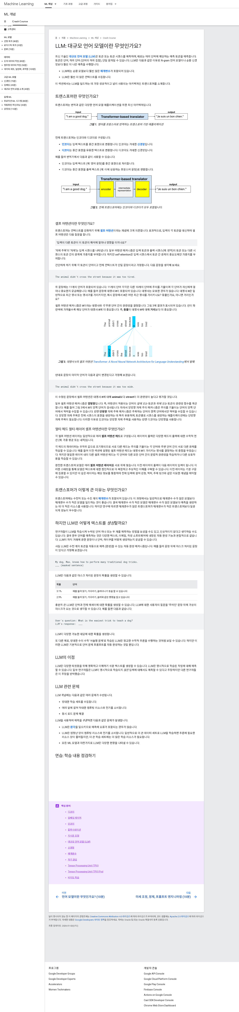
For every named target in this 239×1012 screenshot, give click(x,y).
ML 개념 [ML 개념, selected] (48, 3)
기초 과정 (68, 3)
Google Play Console (154, 984)
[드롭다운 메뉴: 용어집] (116, 4)
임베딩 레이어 (74, 817)
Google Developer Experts (62, 979)
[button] (21, 41)
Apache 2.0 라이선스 (179, 916)
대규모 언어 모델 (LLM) (79, 841)
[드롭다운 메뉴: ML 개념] (56, 4)
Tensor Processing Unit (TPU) (83, 865)
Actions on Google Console (158, 995)
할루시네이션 (74, 829)
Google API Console (154, 973)
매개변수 (72, 853)
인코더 (71, 823)
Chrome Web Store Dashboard (160, 1005)
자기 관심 (72, 859)
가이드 (97, 3)
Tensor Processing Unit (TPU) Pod (85, 871)
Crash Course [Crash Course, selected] (20, 21)
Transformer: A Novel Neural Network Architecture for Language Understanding (138, 361)
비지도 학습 (73, 877)
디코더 (71, 811)
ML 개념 (10, 14)
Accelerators (55, 984)
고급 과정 (83, 3)
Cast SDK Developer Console (159, 1000)
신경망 (71, 847)
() (82, 56)
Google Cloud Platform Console (160, 979)
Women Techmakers (59, 989)
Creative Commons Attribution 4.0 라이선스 (110, 916)
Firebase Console (153, 989)
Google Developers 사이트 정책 (90, 920)
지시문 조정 (73, 835)
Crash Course (109, 38)
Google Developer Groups (62, 973)
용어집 (109, 3)
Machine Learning (19, 4)
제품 (64, 38)
